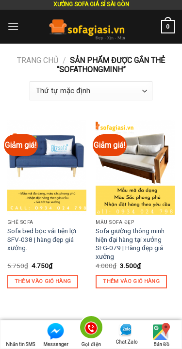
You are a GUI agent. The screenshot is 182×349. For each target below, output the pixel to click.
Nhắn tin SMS (20, 335)
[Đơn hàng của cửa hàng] (91, 90)
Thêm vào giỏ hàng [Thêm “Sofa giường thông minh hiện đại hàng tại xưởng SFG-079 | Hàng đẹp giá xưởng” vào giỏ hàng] (131, 281)
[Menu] (13, 26)
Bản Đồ (161, 335)
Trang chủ (37, 60)
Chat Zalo (126, 334)
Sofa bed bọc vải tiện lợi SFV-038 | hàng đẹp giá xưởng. (41, 239)
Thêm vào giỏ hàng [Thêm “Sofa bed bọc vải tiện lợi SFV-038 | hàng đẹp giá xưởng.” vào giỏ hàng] (43, 281)
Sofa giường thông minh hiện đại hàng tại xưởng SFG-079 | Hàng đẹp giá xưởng (130, 243)
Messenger (55, 335)
